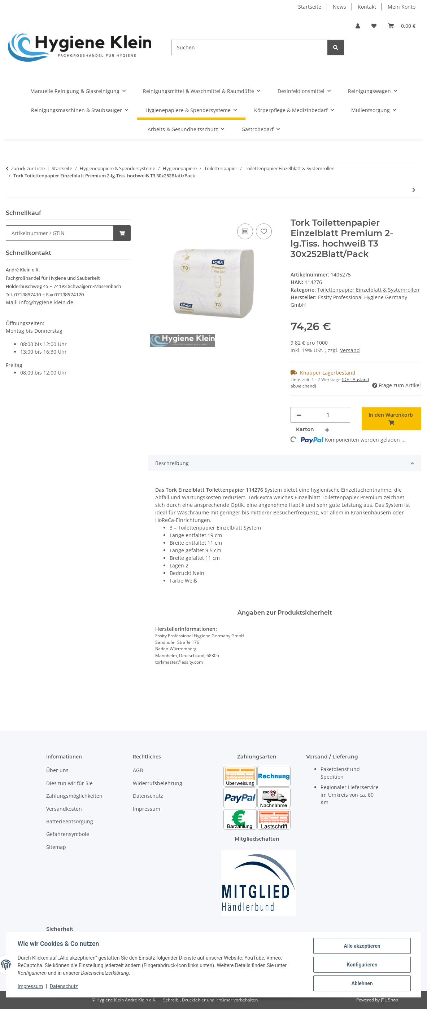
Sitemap (56, 847)
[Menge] (328, 414)
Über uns (57, 770)
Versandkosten (64, 808)
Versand (350, 350)
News (339, 6)
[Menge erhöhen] (327, 429)
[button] (358, 25)
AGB (138, 770)
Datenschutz (64, 987)
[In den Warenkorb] (154, 214)
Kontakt (367, 6)
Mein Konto (401, 6)
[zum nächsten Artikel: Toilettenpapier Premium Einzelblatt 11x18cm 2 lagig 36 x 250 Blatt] (413, 190)
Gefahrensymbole (67, 834)
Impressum (30, 987)
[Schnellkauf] (60, 233)
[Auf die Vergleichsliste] (245, 231)
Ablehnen (361, 983)
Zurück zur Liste (28, 168)
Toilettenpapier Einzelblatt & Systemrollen (368, 289)
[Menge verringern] (299, 414)
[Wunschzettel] (374, 25)
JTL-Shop (389, 1000)
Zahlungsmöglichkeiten (74, 795)
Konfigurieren (362, 965)
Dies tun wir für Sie (69, 783)
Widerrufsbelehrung (157, 783)
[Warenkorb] (401, 25)
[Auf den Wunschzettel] (264, 231)
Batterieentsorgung (69, 821)
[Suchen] (249, 47)
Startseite (309, 6)
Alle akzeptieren (362, 946)
